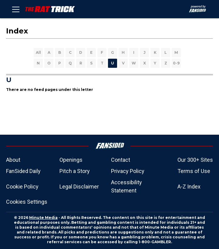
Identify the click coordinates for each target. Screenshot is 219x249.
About (13, 160)
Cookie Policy (22, 186)
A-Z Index (188, 186)
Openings (71, 160)
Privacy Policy (127, 171)
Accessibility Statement (126, 186)
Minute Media (43, 217)
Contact (120, 160)
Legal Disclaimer (79, 186)
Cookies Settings (26, 202)
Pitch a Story (74, 171)
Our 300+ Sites (195, 160)
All (38, 52)
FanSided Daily (23, 171)
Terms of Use (193, 171)
